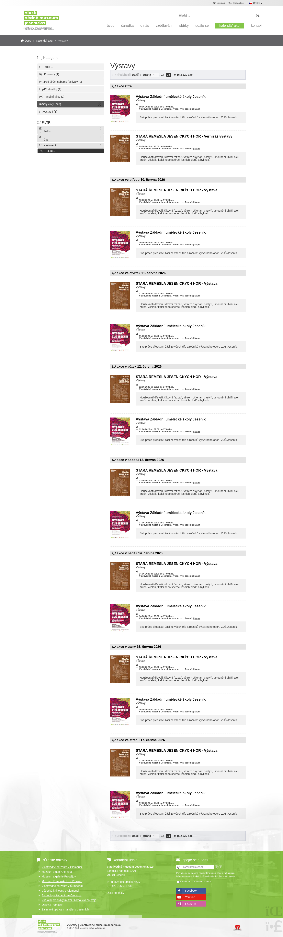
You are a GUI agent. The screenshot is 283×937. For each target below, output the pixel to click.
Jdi (168, 74)
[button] (236, 3)
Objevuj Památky (52, 904)
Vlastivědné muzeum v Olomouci (62, 867)
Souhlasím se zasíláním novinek (195, 881)
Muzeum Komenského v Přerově (62, 881)
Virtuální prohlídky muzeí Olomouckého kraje (69, 900)
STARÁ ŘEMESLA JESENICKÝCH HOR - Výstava (176, 190)
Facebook (191, 890)
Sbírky (184, 26)
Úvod (41, 20)
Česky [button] (256, 3)
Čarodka (127, 26)
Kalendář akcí (229, 26)
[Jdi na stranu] (155, 75)
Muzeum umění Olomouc (57, 871)
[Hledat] (258, 15)
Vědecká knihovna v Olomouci (60, 890)
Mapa (197, 109)
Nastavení (47, 145)
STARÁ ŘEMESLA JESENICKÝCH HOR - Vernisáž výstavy (184, 136)
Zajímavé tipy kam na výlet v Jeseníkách (66, 909)
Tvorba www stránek (237, 928)
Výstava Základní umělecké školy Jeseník (171, 97)
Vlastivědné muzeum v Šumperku (62, 885)
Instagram (191, 903)
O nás (144, 26)
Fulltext (45, 130)
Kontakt (256, 26)
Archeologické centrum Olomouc (61, 895)
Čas (43, 138)
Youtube (190, 897)
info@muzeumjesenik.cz (126, 881)
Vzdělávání (164, 26)
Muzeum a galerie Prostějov (59, 876)
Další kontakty (115, 892)
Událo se (202, 26)
